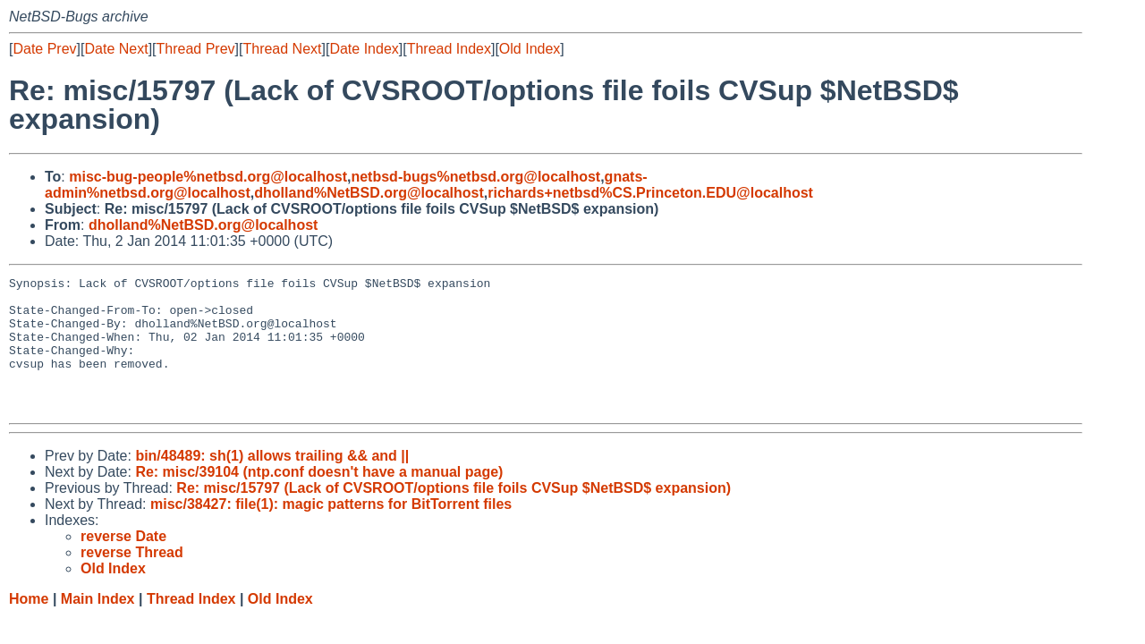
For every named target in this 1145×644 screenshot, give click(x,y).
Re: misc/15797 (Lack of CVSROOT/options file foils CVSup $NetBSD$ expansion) (453, 514)
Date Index (363, 48)
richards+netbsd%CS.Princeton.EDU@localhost (650, 192)
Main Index (98, 625)
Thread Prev (196, 48)
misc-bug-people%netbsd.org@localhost (208, 176)
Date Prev (44, 48)
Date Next (116, 48)
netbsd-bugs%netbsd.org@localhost (475, 176)
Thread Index (449, 48)
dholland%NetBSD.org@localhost (369, 192)
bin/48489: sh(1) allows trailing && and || (272, 482)
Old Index (529, 48)
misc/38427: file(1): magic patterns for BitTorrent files (331, 530)
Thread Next (281, 48)
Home (28, 625)
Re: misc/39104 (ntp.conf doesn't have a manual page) (319, 498)
